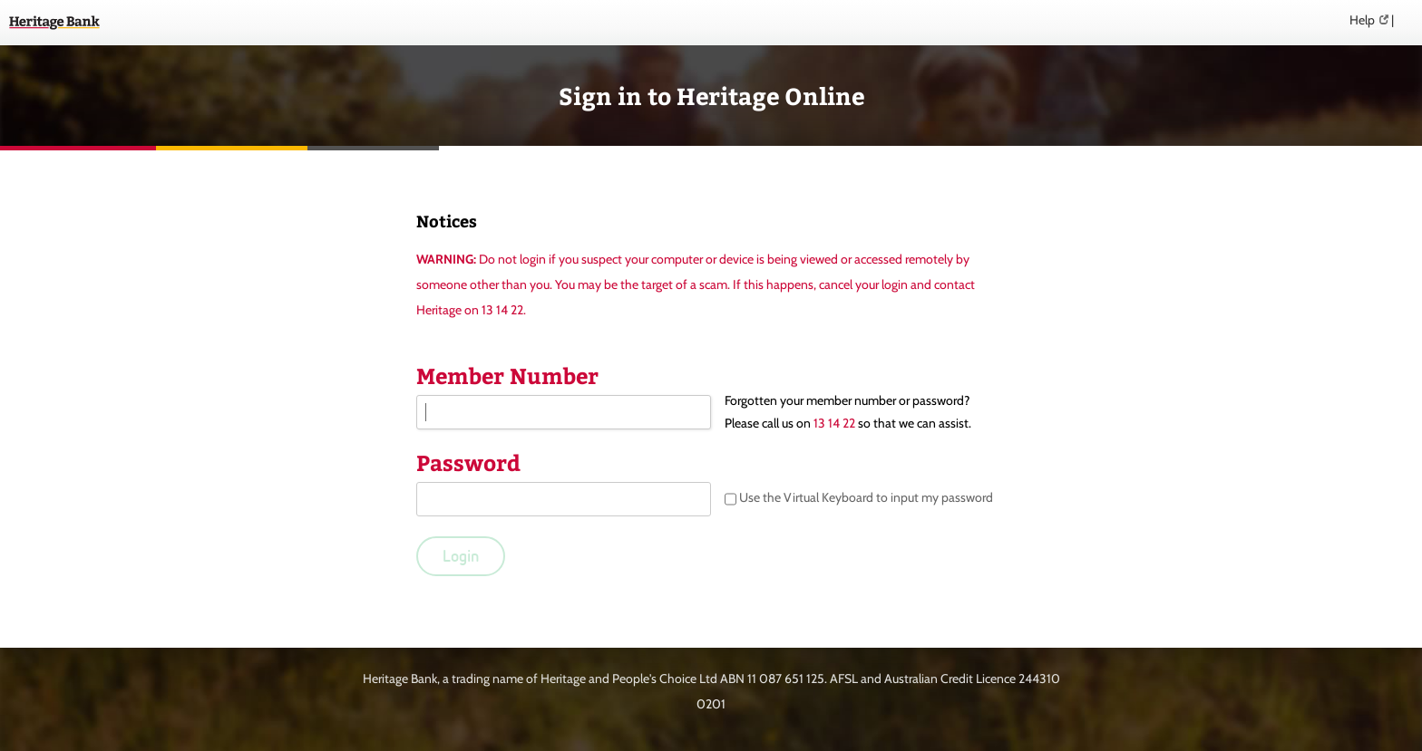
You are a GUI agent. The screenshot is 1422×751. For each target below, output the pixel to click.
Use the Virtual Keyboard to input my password (859, 499)
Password (468, 462)
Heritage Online (54, 22)
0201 (711, 704)
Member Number (507, 375)
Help (1362, 20)
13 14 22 (834, 423)
